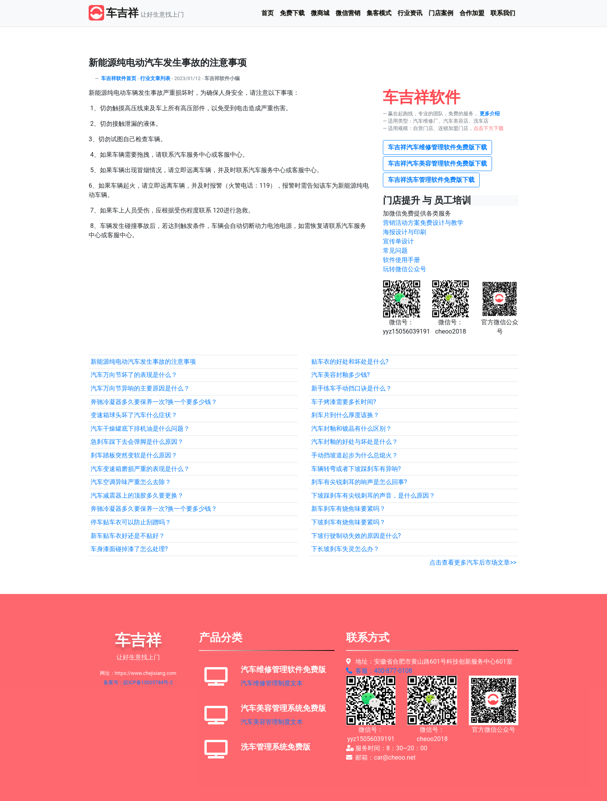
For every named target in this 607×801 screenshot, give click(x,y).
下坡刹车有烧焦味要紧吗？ (348, 522)
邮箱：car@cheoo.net (381, 757)
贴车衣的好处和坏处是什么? (350, 361)
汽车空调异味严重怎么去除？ (131, 482)
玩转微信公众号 (404, 269)
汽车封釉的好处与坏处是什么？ (354, 441)
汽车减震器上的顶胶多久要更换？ (137, 495)
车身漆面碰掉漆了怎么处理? (129, 549)
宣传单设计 (398, 241)
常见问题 (395, 250)
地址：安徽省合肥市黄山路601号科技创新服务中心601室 (429, 661)
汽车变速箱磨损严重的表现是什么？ (140, 468)
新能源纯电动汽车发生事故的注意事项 (143, 361)
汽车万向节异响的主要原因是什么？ (140, 388)
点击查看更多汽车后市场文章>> (472, 562)
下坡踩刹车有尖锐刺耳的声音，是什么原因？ (373, 495)
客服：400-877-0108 (379, 670)
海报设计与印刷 (404, 232)
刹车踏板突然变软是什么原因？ (134, 455)
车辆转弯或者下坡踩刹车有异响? (356, 468)
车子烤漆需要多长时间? (343, 402)
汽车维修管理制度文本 (272, 683)
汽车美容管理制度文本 (272, 722)
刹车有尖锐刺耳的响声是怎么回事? (359, 482)
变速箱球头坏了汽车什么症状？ (134, 415)
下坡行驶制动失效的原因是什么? (356, 535)
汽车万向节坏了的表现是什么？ (134, 374)
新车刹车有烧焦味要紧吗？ (348, 508)
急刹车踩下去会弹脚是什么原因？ (137, 441)
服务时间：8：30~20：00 (386, 748)
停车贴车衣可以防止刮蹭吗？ (131, 522)
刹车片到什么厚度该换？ (345, 415)
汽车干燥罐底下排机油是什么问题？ (140, 428)
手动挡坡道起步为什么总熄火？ (354, 455)
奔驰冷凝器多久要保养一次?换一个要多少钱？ (154, 402)
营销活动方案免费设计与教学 (423, 222)
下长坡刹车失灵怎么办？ (345, 549)
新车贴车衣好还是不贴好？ (128, 535)
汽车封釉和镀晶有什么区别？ (351, 428)
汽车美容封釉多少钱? (340, 374)
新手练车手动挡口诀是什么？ (351, 388)
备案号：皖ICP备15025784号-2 (138, 682)
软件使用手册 (401, 260)
